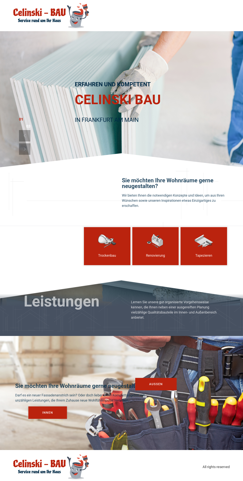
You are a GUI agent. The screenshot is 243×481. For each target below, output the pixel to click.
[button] (24, 135)
